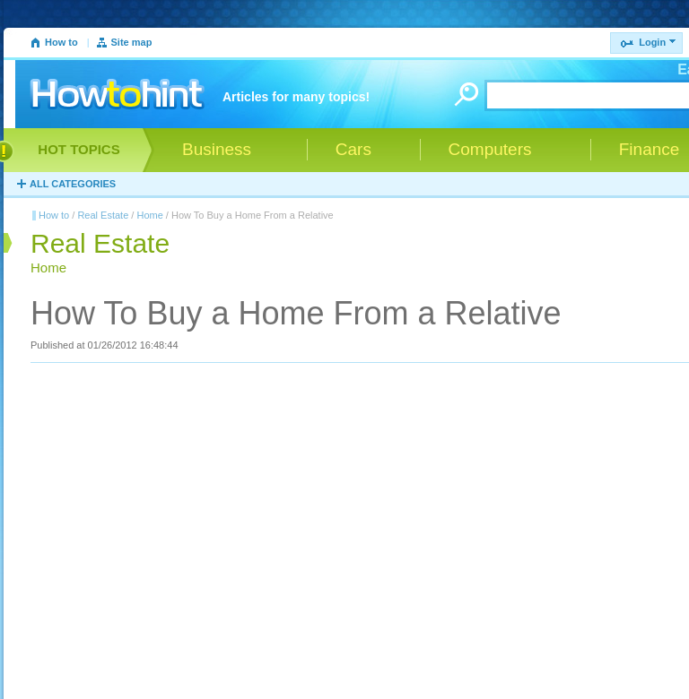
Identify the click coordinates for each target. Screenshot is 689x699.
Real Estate (102, 215)
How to (61, 42)
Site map (132, 42)
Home (149, 215)
